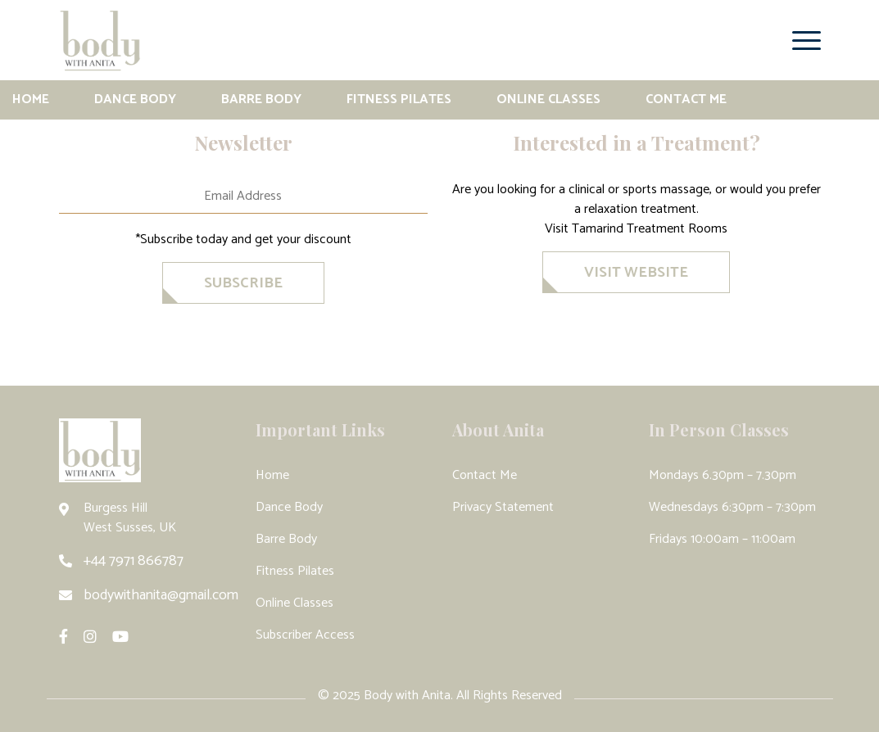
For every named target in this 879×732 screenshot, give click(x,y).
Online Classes (548, 99)
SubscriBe (243, 283)
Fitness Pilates (399, 99)
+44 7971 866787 (134, 561)
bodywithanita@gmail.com (161, 595)
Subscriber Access (305, 635)
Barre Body (261, 99)
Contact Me (686, 99)
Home (30, 99)
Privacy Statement (503, 507)
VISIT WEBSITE (636, 272)
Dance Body (135, 99)
